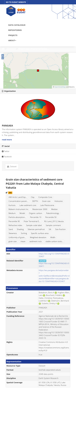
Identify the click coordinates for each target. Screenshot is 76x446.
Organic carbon (35, 213)
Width (52, 237)
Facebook (7, 156)
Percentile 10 (35, 217)
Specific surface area (39, 233)
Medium (12, 213)
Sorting (24, 233)
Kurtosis (12, 205)
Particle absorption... (17, 217)
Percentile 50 (50, 217)
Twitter (5, 151)
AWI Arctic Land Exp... (18, 197)
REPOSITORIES (15, 30)
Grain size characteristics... (33, 48)
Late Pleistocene (47, 205)
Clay (32, 197)
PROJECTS (12, 35)
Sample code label (34, 225)
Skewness (13, 233)
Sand (11, 229)
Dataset (11, 48)
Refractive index (15, 225)
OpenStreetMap (60, 87)
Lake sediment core (28, 205)
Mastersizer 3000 (39, 209)
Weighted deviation (38, 237)
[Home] (3, 48)
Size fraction (60, 229)
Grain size (46, 201)
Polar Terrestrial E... (32, 221)
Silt (50, 229)
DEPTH (35, 201)
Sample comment (53, 225)
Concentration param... (18, 201)
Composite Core (45, 197)
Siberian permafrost (36, 229)
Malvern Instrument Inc (18, 209)
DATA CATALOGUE (16, 25)
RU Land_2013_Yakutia (54, 221)
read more (7, 139)
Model (22, 213)
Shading (20, 229)
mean (23, 241)
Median (54, 209)
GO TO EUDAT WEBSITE (16, 2)
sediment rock (35, 241)
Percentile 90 (14, 221)
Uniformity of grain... (17, 237)
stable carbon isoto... (54, 241)
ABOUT (12, 40)
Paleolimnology (52, 213)
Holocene (58, 201)
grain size (13, 241)
